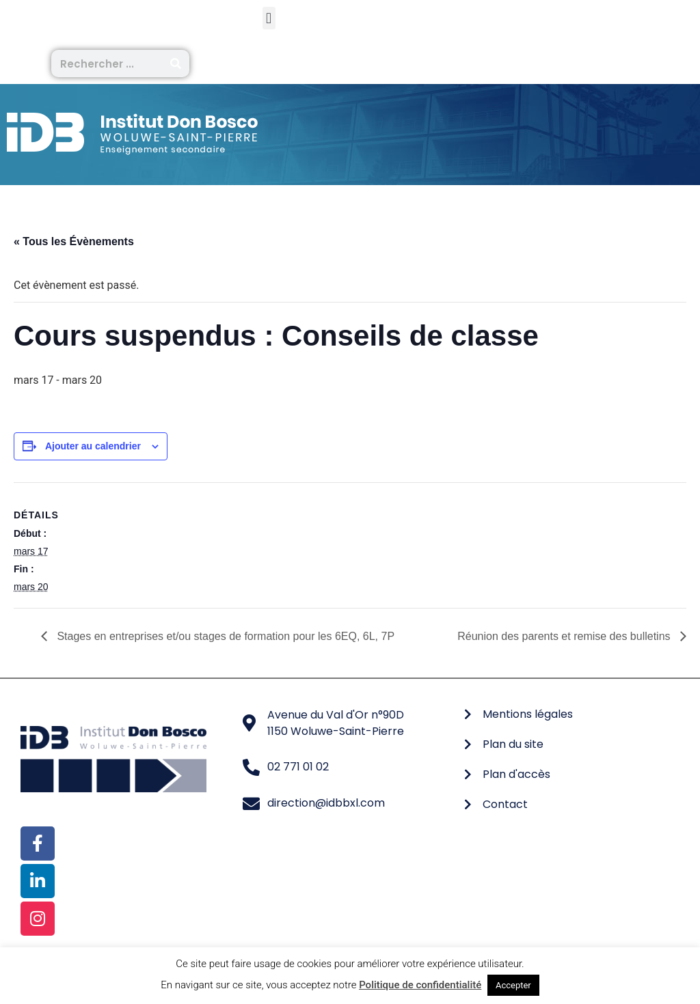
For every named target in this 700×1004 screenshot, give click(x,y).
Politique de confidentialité (420, 985)
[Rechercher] (175, 63)
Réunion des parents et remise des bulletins (565, 636)
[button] (268, 18)
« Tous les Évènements (74, 241)
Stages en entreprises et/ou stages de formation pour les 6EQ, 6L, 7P (224, 636)
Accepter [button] (513, 985)
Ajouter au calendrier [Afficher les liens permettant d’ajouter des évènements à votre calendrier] (93, 446)
